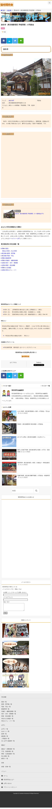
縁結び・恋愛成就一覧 (8, 750)
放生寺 (11, 100)
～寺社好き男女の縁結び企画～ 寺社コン (16, 335)
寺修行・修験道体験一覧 (8, 713)
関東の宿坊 (5, 248)
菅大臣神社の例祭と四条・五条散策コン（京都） (26, 312)
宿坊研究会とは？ (9, 781)
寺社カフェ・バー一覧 (8, 722)
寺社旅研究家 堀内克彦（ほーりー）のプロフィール (20, 347)
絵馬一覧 (4, 735)
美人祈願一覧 (5, 757)
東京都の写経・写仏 (8, 255)
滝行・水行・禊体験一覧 (8, 715)
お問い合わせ (8, 785)
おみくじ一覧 (5, 732)
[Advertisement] (26, 287)
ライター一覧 (46, 386)
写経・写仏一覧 (6, 708)
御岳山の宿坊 (6, 251)
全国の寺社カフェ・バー (9, 270)
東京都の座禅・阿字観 (8, 253)
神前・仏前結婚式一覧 (8, 755)
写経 (5, 32)
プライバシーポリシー (10, 788)
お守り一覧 (4, 730)
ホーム (6, 777)
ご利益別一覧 (5, 740)
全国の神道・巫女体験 (8, 265)
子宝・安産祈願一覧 (7, 753)
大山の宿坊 (14, 251)
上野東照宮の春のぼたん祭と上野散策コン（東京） (27, 309)
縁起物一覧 (4, 737)
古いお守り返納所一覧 (8, 742)
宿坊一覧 (4, 703)
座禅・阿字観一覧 (6, 705)
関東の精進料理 (6, 258)
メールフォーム (13, 238)
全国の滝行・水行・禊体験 (10, 263)
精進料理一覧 (5, 710)
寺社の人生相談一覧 (7, 720)
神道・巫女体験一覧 (7, 717)
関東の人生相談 (6, 267)
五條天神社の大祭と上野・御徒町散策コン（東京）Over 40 (29, 314)
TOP (2, 10)
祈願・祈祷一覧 (6, 768)
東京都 (9, 10)
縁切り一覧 (4, 760)
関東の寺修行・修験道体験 (10, 260)
